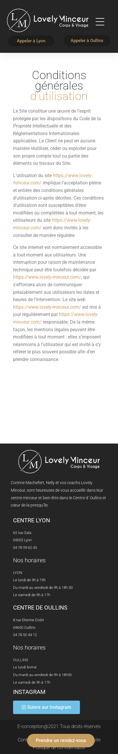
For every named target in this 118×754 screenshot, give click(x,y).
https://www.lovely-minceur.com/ (47, 277)
